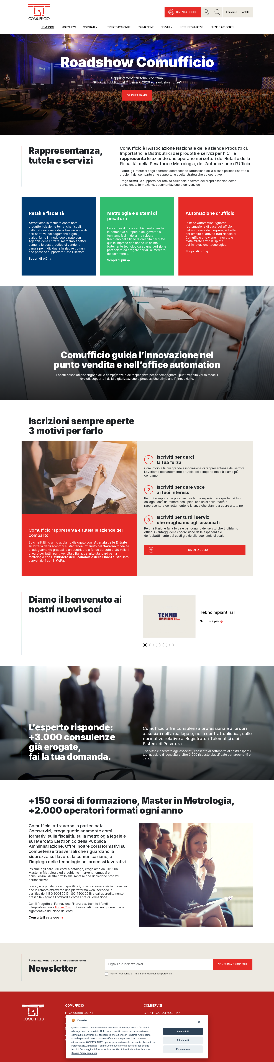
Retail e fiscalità (46, 213)
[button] (145, 645)
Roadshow (69, 27)
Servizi (165, 27)
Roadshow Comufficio (137, 61)
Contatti (244, 12)
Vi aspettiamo (137, 95)
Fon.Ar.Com (63, 907)
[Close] (199, 1022)
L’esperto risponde (117, 27)
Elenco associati (222, 27)
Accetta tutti (183, 1031)
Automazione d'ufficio (210, 213)
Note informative (191, 27)
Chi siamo (231, 12)
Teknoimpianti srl (217, 612)
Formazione (145, 27)
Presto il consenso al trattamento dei (141, 973)
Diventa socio (186, 12)
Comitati (89, 27)
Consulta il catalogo (44, 917)
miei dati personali (161, 973)
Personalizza (78, 1045)
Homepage (47, 27)
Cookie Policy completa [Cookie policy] (84, 1052)
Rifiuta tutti (183, 1040)
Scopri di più (38, 258)
